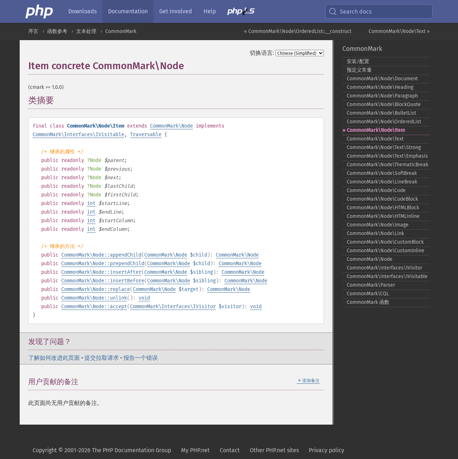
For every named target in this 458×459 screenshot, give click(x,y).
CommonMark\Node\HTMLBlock (383, 208)
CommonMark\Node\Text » (399, 31)
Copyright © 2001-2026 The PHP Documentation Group (102, 450)
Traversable (145, 135)
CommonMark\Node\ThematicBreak (387, 165)
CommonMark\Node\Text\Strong (384, 147)
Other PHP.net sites (274, 450)
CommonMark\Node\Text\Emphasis (387, 156)
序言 (33, 31)
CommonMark (120, 31)
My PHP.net (195, 450)
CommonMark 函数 (368, 302)
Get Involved (175, 11)
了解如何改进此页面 (54, 357)
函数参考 (57, 31)
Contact (230, 450)
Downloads (82, 11)
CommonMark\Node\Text (375, 139)
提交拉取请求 (101, 357)
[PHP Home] (39, 11)
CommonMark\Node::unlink (94, 298)
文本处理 (86, 31)
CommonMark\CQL (368, 294)
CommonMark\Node (171, 126)
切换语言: (262, 52)
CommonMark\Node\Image (378, 225)
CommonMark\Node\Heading (380, 87)
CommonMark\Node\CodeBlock (382, 199)
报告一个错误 (140, 357)
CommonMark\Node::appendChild (101, 255)
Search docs (349, 11)
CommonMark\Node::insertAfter (101, 272)
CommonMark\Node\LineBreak (382, 182)
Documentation (128, 11)
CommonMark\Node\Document (382, 79)
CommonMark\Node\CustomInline (385, 251)
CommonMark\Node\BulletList (381, 113)
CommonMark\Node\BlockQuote (384, 104)
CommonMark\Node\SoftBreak (382, 173)
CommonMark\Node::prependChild (102, 263)
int (91, 203)
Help (210, 11)
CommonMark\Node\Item (376, 130)
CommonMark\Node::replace (95, 289)
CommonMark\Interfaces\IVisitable (78, 135)
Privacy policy (326, 450)
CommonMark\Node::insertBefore (102, 281)
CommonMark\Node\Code (376, 190)
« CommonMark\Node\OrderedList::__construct (297, 31)
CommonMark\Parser (371, 285)
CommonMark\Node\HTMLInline (383, 216)
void (144, 298)
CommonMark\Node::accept (94, 306)
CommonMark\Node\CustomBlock (385, 242)
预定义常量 (359, 70)
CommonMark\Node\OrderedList (384, 122)
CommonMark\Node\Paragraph (382, 96)
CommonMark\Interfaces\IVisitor (173, 306)
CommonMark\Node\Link (375, 233)
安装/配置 (358, 61)
